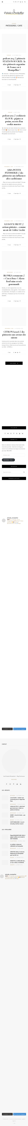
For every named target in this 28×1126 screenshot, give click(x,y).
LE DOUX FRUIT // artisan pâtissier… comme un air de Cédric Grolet (14, 227)
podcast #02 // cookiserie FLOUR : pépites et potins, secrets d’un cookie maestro (14, 120)
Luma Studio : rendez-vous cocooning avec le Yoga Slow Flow (17, 799)
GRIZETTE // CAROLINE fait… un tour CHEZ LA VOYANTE (17, 861)
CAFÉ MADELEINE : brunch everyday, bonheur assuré (17, 822)
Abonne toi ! (8, 460)
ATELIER (12, 857)
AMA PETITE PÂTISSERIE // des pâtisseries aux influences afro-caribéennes (14, 174)
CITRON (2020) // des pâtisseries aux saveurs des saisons (14, 334)
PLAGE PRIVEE (13, 841)
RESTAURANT (10, 272)
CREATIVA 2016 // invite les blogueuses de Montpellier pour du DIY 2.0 (17, 853)
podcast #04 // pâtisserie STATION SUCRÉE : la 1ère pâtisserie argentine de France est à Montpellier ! (14, 64)
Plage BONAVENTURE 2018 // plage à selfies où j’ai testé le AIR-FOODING (17, 837)
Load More (14, 363)
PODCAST (9, 55)
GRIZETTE (12, 864)
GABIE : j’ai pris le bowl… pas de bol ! (17, 815)
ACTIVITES (12, 795)
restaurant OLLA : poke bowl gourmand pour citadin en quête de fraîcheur (17, 808)
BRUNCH (12, 819)
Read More (14, 779)
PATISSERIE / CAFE (8, 166)
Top (14, 1123)
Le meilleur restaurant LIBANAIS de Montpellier (16, 845)
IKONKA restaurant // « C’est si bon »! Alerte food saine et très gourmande (14, 280)
